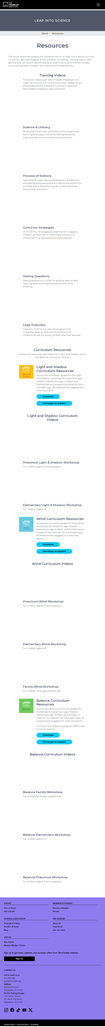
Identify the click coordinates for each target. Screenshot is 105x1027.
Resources (57, 33)
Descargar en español (54, 403)
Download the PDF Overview (56, 238)
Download (48, 396)
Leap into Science (53, 20)
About (45, 33)
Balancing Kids (61, 726)
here (49, 387)
